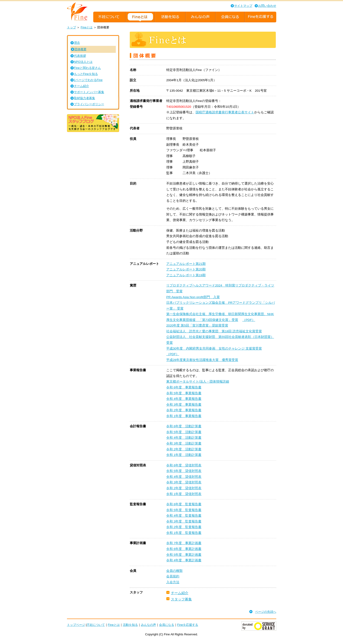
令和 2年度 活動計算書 (183, 449)
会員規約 (172, 576)
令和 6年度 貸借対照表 (183, 465)
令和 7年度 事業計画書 (183, 543)
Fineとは (87, 27)
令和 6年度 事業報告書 (183, 387)
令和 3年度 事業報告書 (183, 404)
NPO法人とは (83, 62)
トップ (71, 27)
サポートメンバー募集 (89, 92)
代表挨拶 (80, 55)
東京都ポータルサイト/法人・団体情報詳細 (197, 381)
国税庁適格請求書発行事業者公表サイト (225, 112)
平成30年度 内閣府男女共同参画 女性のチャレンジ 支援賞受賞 (214, 348)
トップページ (76, 625)
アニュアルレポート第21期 (186, 264)
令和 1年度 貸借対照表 (183, 494)
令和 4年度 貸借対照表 (183, 476)
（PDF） (248, 320)
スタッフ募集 (181, 599)
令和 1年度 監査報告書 (183, 533)
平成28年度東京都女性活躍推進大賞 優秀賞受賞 (202, 360)
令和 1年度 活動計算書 (183, 455)
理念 (77, 42)
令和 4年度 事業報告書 (183, 399)
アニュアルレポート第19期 (186, 275)
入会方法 (172, 582)
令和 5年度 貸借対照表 (183, 471)
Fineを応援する (187, 625)
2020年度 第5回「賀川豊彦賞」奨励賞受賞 (197, 325)
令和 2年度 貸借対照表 (183, 488)
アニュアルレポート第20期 (186, 269)
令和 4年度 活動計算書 (183, 437)
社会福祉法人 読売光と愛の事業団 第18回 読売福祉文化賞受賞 (214, 331)
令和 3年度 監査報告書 (183, 521)
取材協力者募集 (84, 98)
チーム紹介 (179, 593)
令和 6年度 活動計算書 (183, 426)
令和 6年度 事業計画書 (183, 549)
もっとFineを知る (86, 74)
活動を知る (130, 625)
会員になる (166, 625)
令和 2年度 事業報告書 (183, 410)
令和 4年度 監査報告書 (183, 515)
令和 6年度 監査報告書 (183, 504)
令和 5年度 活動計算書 (183, 432)
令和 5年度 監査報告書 (183, 510)
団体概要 (80, 49)
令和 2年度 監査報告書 (183, 527)
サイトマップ (243, 5)
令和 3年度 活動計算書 (183, 443)
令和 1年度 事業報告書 (183, 416)
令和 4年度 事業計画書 (183, 560)
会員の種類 (174, 571)
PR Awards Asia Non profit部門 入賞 (193, 297)
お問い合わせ (267, 5)
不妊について (96, 625)
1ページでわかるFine (88, 80)
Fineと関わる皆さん (87, 68)
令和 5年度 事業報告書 (183, 393)
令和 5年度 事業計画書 (183, 554)
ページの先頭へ (265, 611)
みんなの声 (148, 625)
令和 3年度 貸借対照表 (183, 482)
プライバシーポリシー (89, 104)
